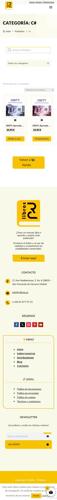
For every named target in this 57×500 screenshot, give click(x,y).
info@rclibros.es (20, 292)
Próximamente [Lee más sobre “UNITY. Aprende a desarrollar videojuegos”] (42, 138)
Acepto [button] (36, 495)
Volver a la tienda (26, 162)
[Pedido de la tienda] (39, 90)
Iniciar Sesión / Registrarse (41, 2)
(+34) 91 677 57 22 (22, 301)
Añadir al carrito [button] (15, 138)
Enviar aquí (28, 258)
